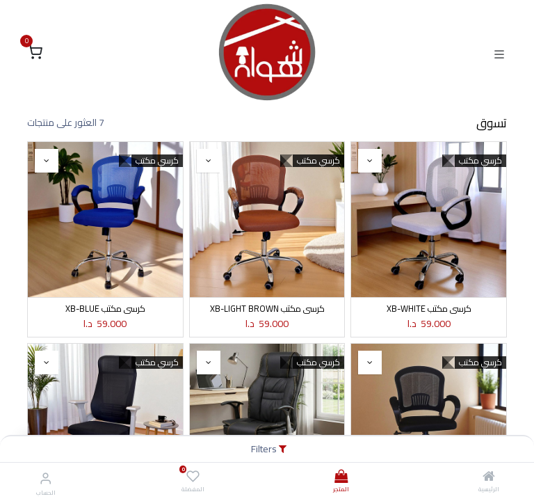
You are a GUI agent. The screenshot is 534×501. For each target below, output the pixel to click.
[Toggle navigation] (499, 52)
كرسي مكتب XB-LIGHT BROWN (267, 308)
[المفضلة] (193, 476)
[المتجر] (341, 477)
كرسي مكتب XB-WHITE (429, 308)
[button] (370, 161)
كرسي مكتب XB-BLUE (105, 308)
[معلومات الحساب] (45, 478)
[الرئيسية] (489, 477)
